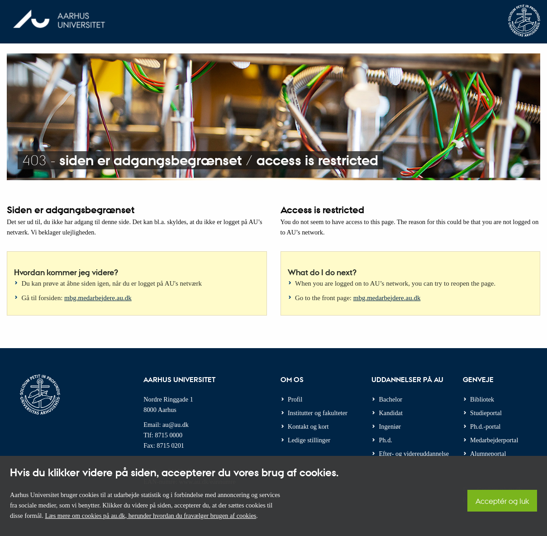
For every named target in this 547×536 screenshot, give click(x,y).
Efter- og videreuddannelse (414, 453)
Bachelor (391, 399)
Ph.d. (385, 440)
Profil (295, 399)
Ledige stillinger (309, 440)
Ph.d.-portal (485, 426)
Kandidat (391, 412)
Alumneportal (488, 453)
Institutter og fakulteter (317, 412)
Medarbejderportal (494, 440)
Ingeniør (390, 426)
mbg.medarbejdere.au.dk (98, 298)
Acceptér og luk (502, 501)
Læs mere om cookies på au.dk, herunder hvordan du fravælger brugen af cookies (150, 515)
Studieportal (486, 412)
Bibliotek (482, 399)
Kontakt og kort (308, 426)
